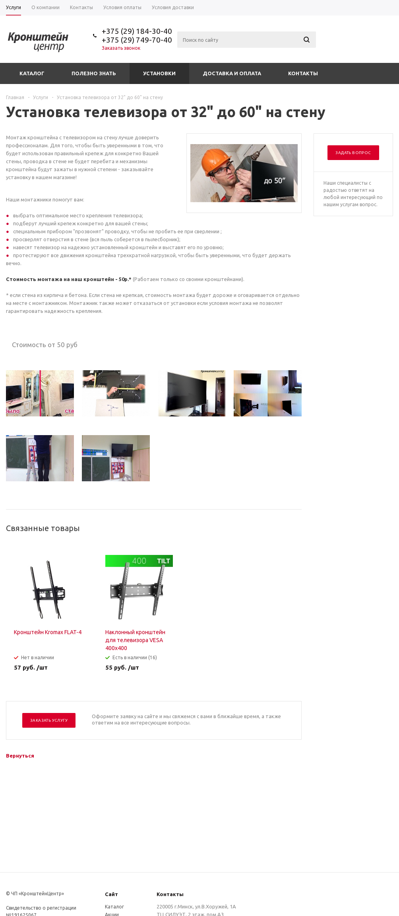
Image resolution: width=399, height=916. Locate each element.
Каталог (32, 73)
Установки (159, 73)
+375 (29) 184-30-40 (137, 31)
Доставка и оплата (232, 73)
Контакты (303, 73)
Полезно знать (94, 73)
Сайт (111, 894)
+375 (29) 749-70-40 (137, 39)
